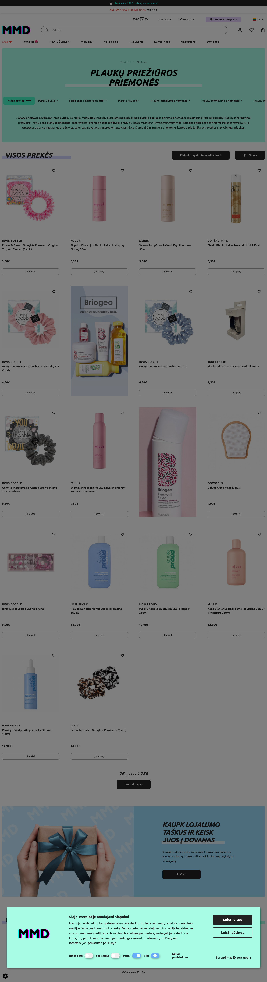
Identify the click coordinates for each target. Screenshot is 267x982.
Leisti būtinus (232, 932)
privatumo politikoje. (102, 943)
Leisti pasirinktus (180, 955)
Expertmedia (242, 957)
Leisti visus (232, 920)
